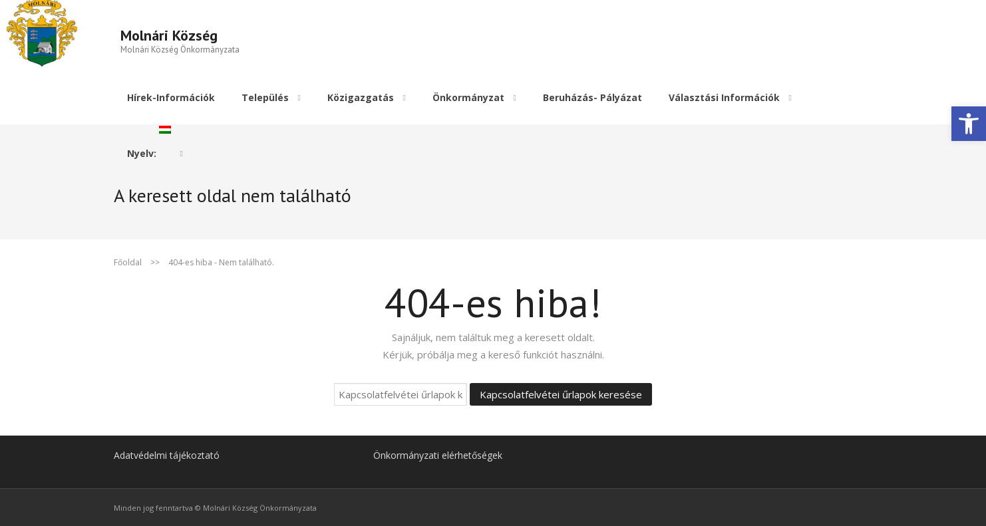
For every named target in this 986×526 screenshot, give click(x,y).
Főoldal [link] (128, 260)
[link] (968, 123)
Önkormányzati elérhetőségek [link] (437, 453)
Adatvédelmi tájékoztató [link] (167, 453)
